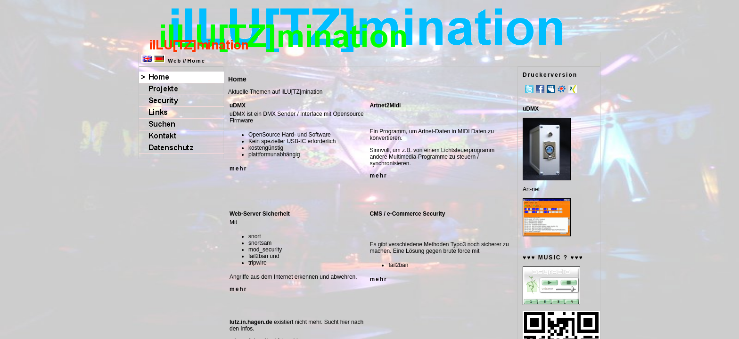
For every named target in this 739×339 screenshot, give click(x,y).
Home (196, 61)
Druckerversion (550, 75)
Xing (572, 89)
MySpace (551, 89)
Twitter (529, 89)
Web (174, 61)
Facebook (540, 89)
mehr (238, 168)
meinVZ (562, 89)
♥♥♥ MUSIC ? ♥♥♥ (553, 257)
